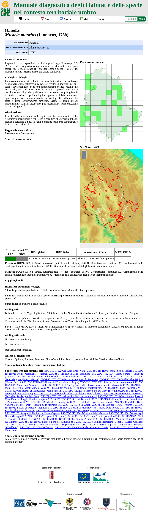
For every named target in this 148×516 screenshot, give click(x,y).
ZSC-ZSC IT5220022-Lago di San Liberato (90, 402)
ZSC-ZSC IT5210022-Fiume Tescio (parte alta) (91, 416)
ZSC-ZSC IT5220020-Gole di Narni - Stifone (113, 410)
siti (84, 19)
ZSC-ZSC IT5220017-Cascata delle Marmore (84, 413)
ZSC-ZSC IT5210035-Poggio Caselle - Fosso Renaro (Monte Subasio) (83, 385)
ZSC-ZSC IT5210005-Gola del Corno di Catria (81, 427)
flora (45, 19)
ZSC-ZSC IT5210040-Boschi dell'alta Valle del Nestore (64, 419)
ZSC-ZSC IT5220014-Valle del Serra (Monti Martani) (69, 388)
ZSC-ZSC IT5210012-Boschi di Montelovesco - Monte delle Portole (83, 407)
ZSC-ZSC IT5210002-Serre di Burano (69, 399)
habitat (25, 19)
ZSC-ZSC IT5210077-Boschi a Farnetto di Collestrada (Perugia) (40, 424)
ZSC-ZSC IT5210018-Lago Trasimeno (69, 373)
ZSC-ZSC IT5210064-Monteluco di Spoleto (109, 370)
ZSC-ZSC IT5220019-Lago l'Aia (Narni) (65, 370)
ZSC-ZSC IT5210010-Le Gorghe (75, 404)
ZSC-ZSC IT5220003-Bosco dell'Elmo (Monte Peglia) (50, 382)
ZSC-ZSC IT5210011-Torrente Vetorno (112, 404)
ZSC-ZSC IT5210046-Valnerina (36, 427)
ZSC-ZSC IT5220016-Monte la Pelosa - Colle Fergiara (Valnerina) (68, 393)
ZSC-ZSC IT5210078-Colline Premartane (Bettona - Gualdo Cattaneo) (107, 421)
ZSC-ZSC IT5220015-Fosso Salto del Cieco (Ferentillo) (91, 390)
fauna (65, 19)
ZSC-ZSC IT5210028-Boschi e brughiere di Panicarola (69, 379)
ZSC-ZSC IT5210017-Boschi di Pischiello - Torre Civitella (46, 376)
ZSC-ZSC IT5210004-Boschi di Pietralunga (43, 402)
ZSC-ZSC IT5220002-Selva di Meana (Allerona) (106, 382)
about (100, 19)
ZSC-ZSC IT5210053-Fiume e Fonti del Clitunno (44, 421)
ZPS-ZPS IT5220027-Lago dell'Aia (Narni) (44, 416)
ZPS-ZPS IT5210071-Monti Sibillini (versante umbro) (69, 396)
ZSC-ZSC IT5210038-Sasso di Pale (95, 376)
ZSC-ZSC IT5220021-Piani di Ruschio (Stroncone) (62, 410)
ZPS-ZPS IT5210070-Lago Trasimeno (117, 388)
